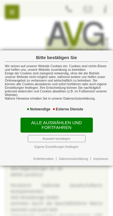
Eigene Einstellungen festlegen (56, 146)
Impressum (100, 158)
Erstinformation (43, 158)
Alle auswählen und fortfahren (56, 125)
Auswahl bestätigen (56, 138)
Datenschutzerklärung (73, 158)
